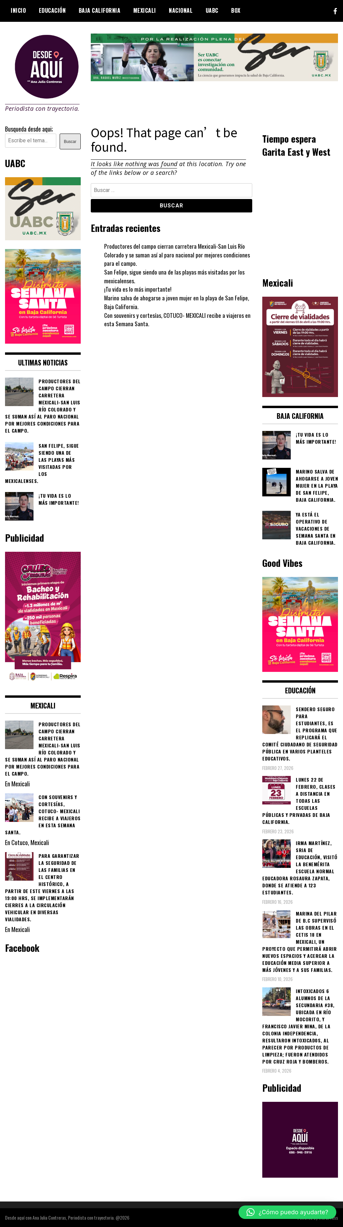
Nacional (181, 10)
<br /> (300, 216)
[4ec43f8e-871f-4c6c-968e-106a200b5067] (214, 78)
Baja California (100, 10)
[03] (300, 1175)
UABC (212, 10)
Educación (52, 10)
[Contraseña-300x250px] (43, 237)
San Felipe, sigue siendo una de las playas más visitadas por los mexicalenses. (174, 276)
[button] (287, 1212)
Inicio (18, 10)
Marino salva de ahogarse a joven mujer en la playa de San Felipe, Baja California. (177, 302)
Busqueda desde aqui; (29, 129)
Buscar (70, 141)
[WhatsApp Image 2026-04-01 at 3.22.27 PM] (43, 341)
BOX (236, 10)
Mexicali (144, 10)
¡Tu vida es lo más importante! (138, 289)
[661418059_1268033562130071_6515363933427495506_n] (300, 394)
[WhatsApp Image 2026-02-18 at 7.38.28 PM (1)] (43, 684)
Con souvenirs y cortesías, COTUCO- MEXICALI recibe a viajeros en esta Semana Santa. (175, 319)
